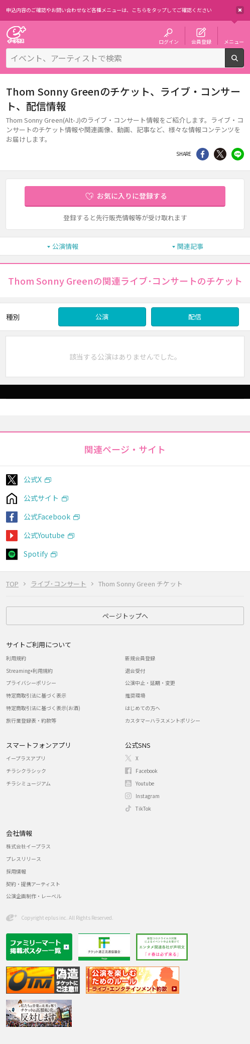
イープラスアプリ (26, 758)
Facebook (147, 770)
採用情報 (16, 871)
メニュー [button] (234, 41)
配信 (194, 316)
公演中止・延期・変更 (150, 682)
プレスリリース (23, 858)
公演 (101, 316)
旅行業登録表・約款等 (31, 720)
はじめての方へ (142, 708)
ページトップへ (125, 616)
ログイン (169, 41)
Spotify (36, 554)
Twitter (220, 154)
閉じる (240, 10)
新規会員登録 (140, 658)
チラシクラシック (26, 770)
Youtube (145, 783)
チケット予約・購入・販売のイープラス (16, 34)
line (237, 154)
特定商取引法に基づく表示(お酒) (43, 708)
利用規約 (16, 658)
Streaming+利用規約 (29, 670)
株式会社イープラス (28, 846)
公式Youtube (44, 535)
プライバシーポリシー (31, 682)
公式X (33, 479)
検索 (243, 63)
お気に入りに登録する (132, 196)
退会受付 (135, 670)
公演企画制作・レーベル (33, 896)
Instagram (148, 796)
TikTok (143, 808)
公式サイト (41, 498)
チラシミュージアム (28, 783)
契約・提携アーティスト (33, 884)
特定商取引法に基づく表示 (36, 695)
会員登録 (201, 41)
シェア (202, 154)
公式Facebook (47, 516)
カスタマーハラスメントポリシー (162, 720)
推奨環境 (135, 695)
